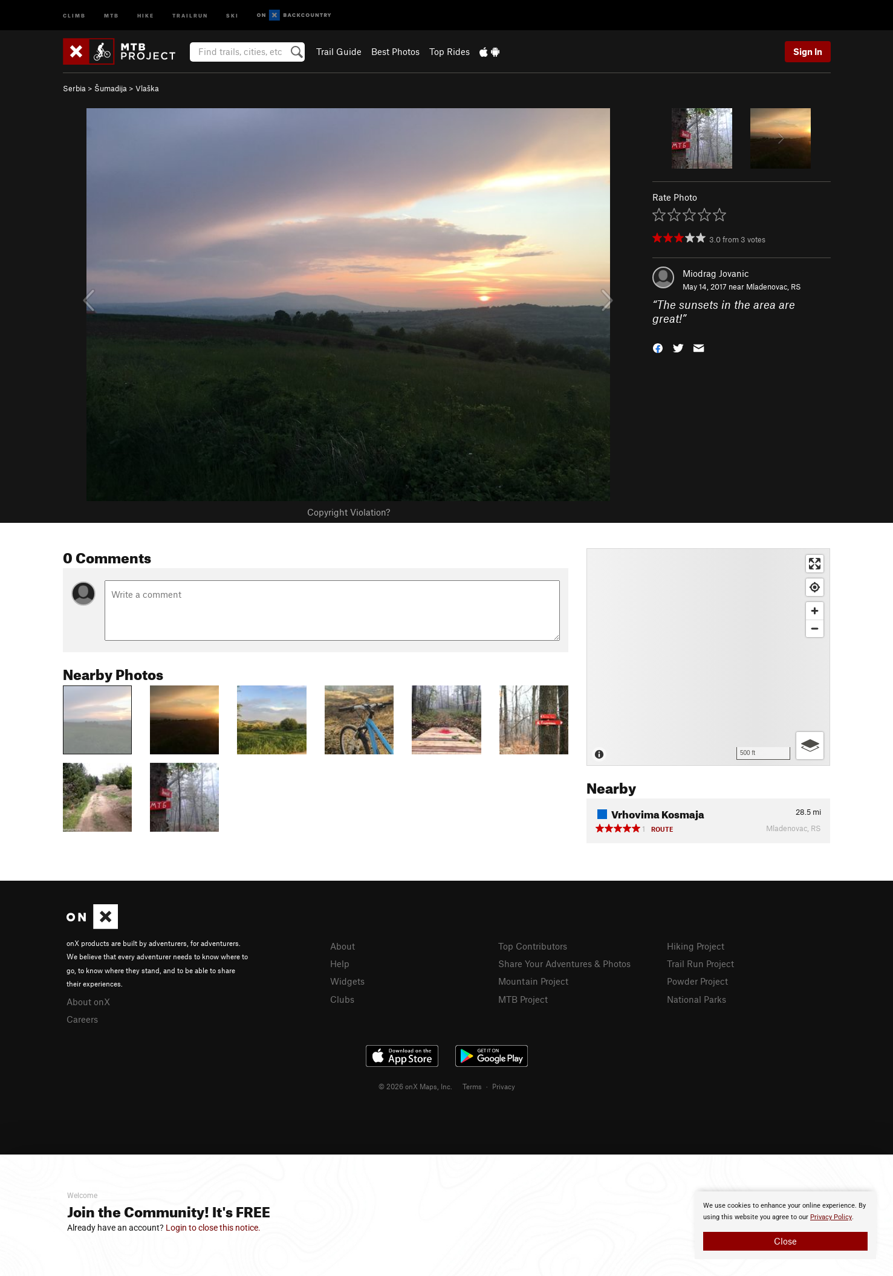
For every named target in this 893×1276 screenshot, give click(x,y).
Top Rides (449, 51)
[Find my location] (814, 587)
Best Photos (395, 51)
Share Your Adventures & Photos (564, 963)
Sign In (807, 51)
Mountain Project (533, 981)
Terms (472, 1086)
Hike (145, 15)
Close (785, 1241)
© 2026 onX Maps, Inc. (415, 1086)
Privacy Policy (831, 1217)
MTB (111, 15)
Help (339, 963)
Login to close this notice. (213, 1227)
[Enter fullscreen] (814, 563)
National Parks (696, 999)
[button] (657, 347)
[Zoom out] (814, 628)
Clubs (342, 999)
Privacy (503, 1086)
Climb (74, 15)
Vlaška (147, 88)
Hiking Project (695, 946)
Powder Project (697, 981)
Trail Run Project (700, 963)
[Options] (809, 745)
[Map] (708, 657)
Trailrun (190, 15)
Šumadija (110, 88)
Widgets (347, 981)
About (342, 946)
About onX (88, 1001)
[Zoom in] (814, 611)
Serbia (74, 88)
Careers (82, 1019)
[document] (785, 1225)
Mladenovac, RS (773, 286)
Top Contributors (532, 946)
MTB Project (523, 999)
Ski (232, 15)
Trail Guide (339, 51)
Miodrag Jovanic (716, 273)
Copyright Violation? (348, 512)
